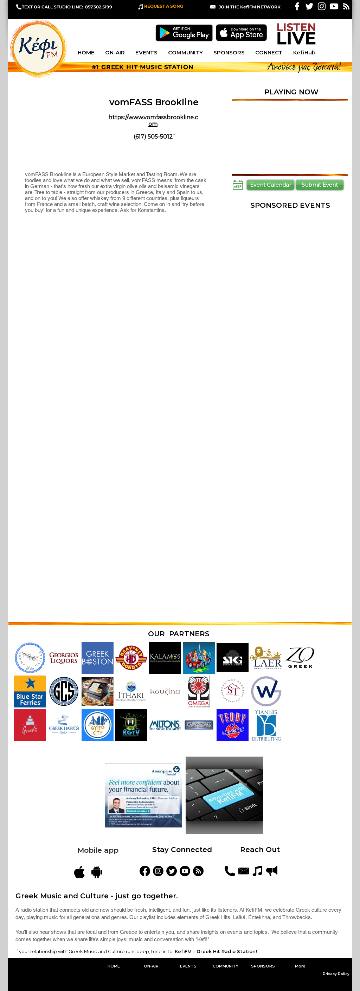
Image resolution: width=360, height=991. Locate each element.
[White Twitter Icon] (309, 6)
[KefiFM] (145, 871)
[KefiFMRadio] (171, 871)
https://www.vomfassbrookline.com (153, 120)
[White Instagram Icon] (321, 6)
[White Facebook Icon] (297, 6)
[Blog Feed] (198, 871)
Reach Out (261, 849)
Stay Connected (182, 849)
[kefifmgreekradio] (158, 871)
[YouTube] (185, 871)
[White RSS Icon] (346, 6)
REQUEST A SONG (163, 6)
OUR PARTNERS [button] (179, 634)
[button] (250, 6)
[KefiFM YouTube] (334, 6)
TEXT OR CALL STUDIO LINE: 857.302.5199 (67, 6)
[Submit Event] (319, 185)
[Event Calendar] (270, 185)
